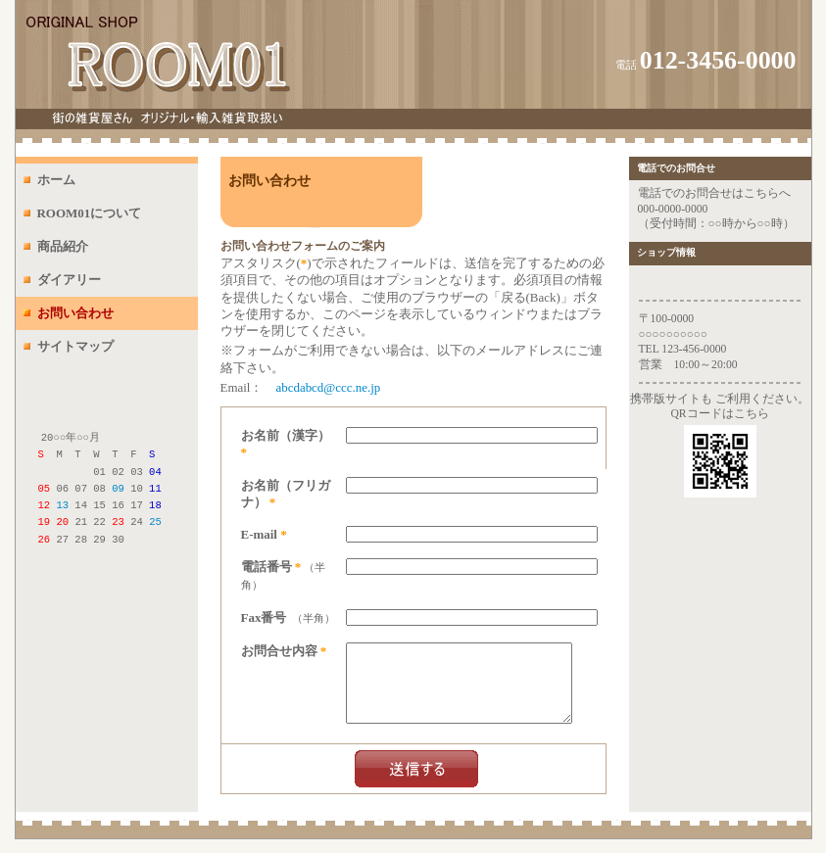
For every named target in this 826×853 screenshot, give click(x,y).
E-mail (259, 534)
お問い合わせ (75, 313)
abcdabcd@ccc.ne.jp (327, 387)
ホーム (56, 179)
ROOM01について (89, 213)
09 (118, 488)
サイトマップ (75, 346)
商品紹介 (62, 246)
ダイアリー (69, 279)
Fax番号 (264, 617)
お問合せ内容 (279, 650)
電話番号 (266, 566)
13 (62, 504)
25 (155, 521)
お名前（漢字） (285, 435)
